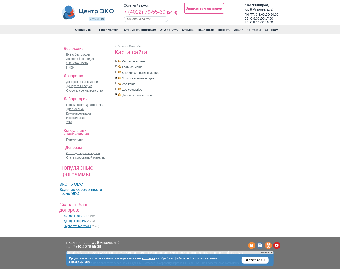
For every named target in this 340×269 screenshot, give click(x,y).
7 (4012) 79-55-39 (144, 12)
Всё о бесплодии (78, 54)
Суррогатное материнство (84, 90)
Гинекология (75, 139)
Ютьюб (277, 245)
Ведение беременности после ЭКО (80, 191)
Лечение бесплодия (80, 59)
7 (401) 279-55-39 (87, 246)
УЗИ (69, 122)
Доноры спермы (75, 221)
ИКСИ (70, 67)
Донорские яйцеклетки (82, 82)
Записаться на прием (204, 8)
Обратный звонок (136, 5)
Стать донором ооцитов (83, 153)
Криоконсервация (78, 113)
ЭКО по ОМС (71, 184)
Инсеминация (75, 118)
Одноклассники (268, 245)
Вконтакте (260, 245)
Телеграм (251, 245)
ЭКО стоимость (77, 63)
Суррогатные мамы (77, 226)
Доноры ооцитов (75, 215)
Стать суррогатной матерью (85, 157)
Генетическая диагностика (84, 105)
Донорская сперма (79, 86)
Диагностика (75, 109)
